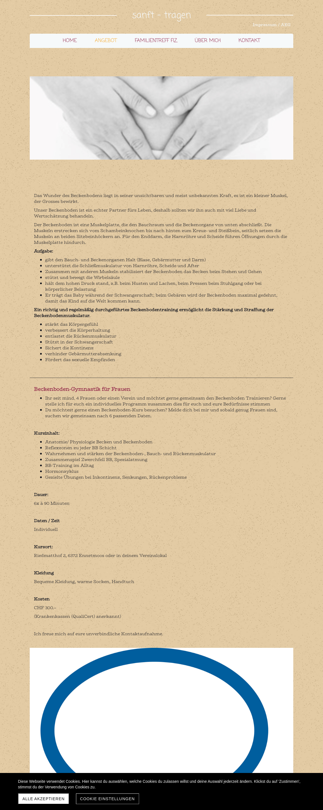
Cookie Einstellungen (107, 799)
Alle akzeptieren (43, 799)
